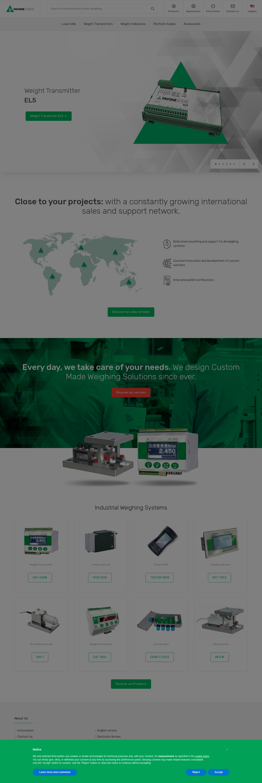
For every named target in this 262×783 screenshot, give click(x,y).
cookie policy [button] (202, 756)
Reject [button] (196, 772)
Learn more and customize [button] (54, 772)
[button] (227, 749)
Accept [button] (219, 772)
